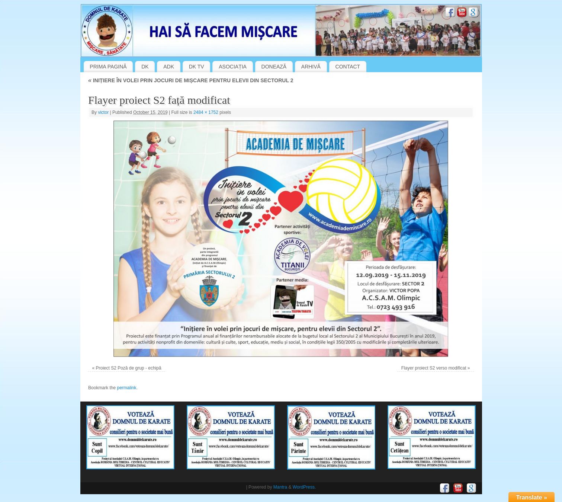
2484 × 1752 (205, 112)
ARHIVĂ (311, 67)
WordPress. (304, 487)
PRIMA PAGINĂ (108, 67)
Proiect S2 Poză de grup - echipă (128, 368)
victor (103, 112)
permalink (126, 387)
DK (144, 67)
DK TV (196, 67)
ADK (168, 67)
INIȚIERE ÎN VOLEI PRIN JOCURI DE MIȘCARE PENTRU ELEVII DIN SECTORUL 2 (190, 80)
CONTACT (347, 67)
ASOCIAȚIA (233, 67)
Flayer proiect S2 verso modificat (433, 368)
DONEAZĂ (274, 67)
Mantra (280, 487)
